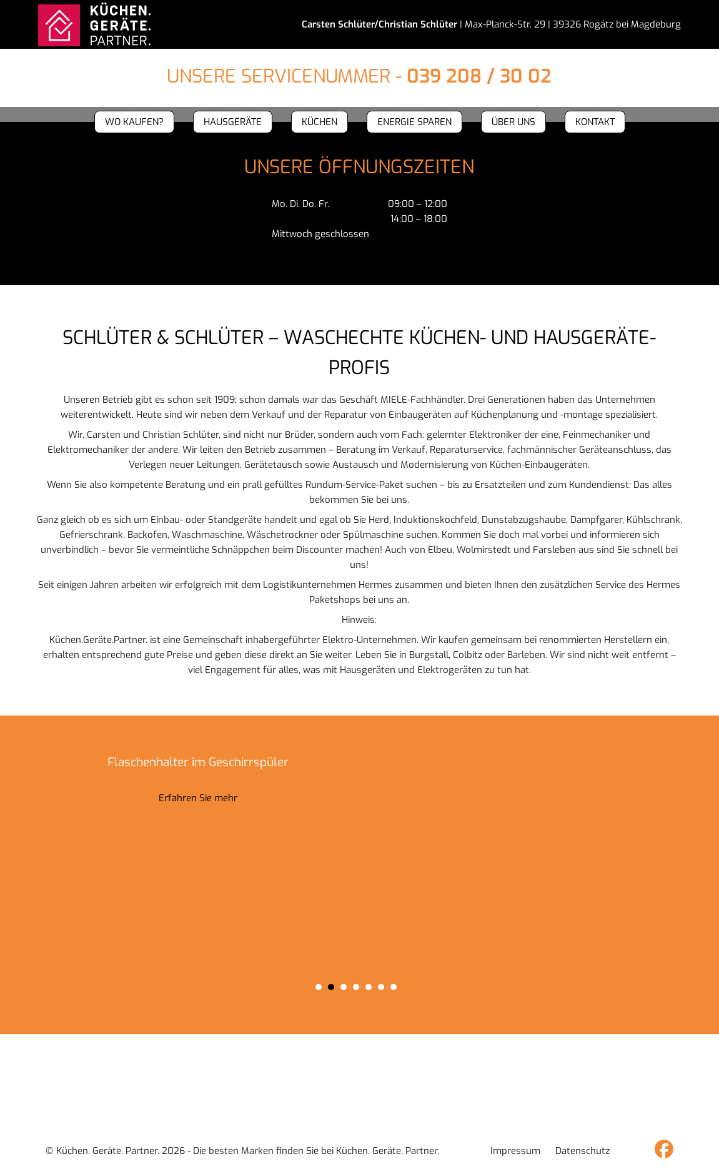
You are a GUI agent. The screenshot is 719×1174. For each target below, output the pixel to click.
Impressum (515, 1151)
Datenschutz (582, 1151)
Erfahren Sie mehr (198, 798)
